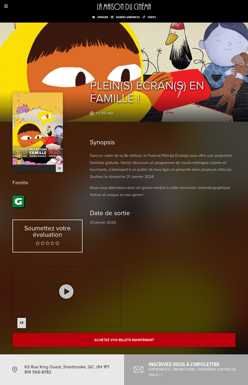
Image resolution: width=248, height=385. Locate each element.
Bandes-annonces (128, 17)
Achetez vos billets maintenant (124, 340)
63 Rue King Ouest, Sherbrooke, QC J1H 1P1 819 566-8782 (66, 369)
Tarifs (152, 17)
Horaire (102, 17)
